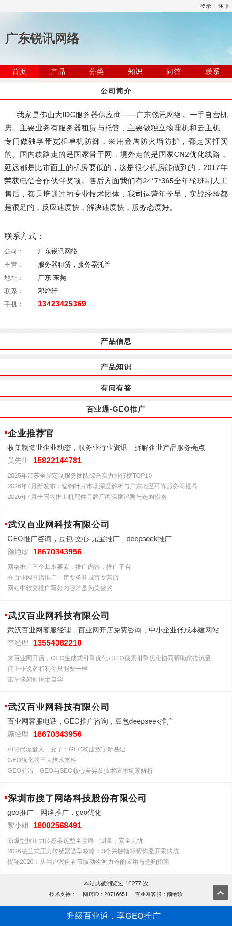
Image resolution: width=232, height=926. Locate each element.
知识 (135, 71)
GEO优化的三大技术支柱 (42, 759)
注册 (224, 6)
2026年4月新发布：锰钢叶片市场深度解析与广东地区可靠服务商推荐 (102, 486)
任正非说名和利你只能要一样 (47, 668)
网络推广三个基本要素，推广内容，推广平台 (69, 566)
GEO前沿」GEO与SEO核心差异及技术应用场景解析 (80, 770)
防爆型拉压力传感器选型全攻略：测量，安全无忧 (75, 840)
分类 (96, 71)
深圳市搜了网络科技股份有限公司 (77, 798)
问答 (173, 71)
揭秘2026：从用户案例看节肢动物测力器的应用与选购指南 (88, 861)
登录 (206, 6)
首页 (19, 71)
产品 (58, 71)
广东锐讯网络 (42, 38)
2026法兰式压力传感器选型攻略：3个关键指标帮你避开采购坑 (93, 851)
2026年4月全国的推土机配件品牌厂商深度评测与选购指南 (87, 496)
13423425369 (62, 304)
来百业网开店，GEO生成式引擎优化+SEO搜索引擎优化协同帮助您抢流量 (109, 658)
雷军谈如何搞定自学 (35, 679)
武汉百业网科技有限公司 (59, 524)
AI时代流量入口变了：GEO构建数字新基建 (66, 749)
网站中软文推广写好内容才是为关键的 (59, 587)
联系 (212, 71)
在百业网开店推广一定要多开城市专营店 (63, 577)
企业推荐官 (31, 433)
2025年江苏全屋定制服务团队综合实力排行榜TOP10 (79, 475)
